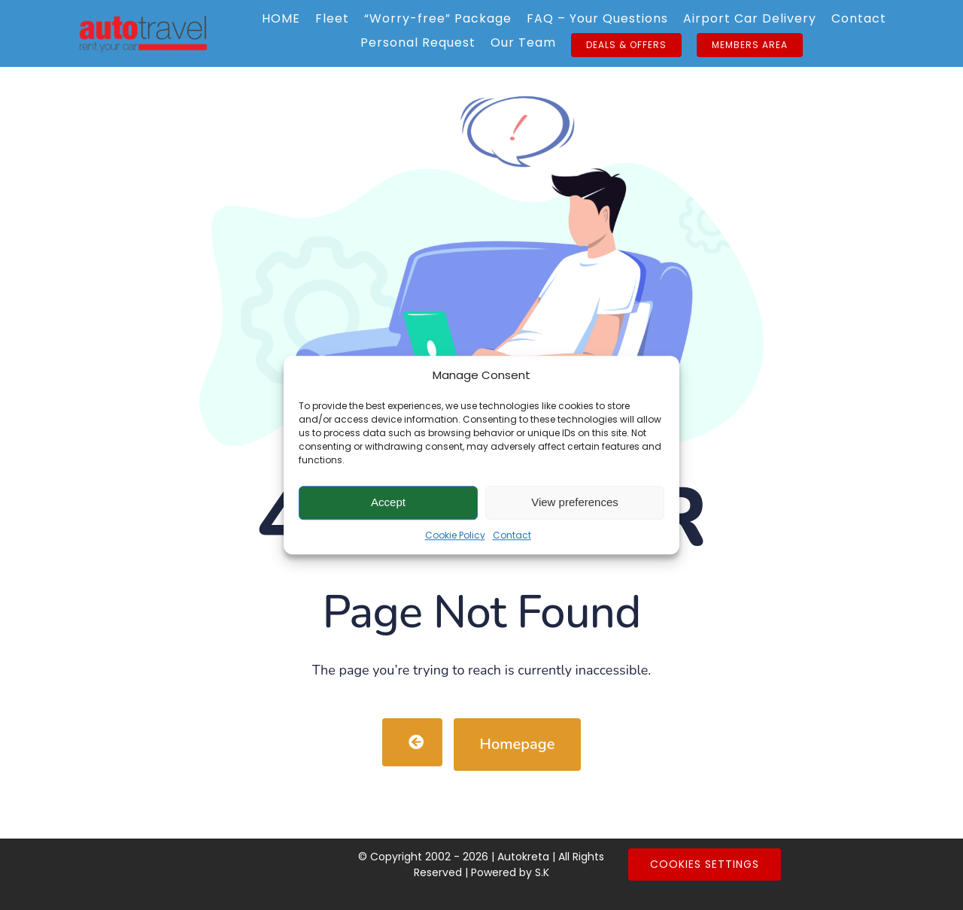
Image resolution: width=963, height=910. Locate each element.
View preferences (574, 502)
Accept (388, 502)
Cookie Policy (455, 535)
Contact (512, 535)
